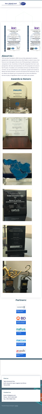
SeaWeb (16, 405)
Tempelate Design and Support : (10, 405)
